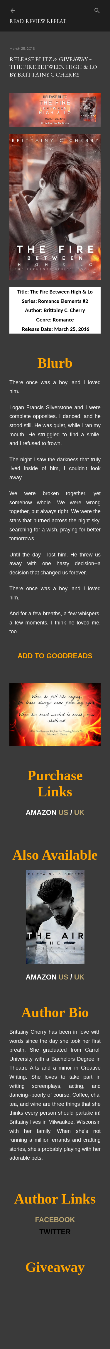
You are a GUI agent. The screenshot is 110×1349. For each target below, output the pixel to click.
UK (79, 812)
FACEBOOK (55, 1220)
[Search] (97, 9)
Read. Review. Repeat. (38, 21)
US (63, 812)
